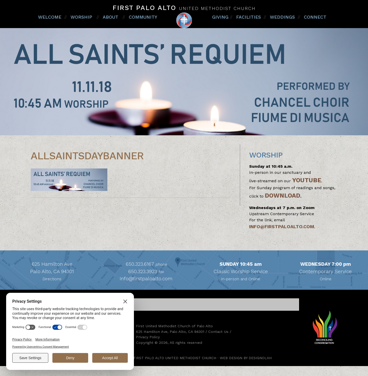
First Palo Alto (184, 7)
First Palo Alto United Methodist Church (184, 25)
